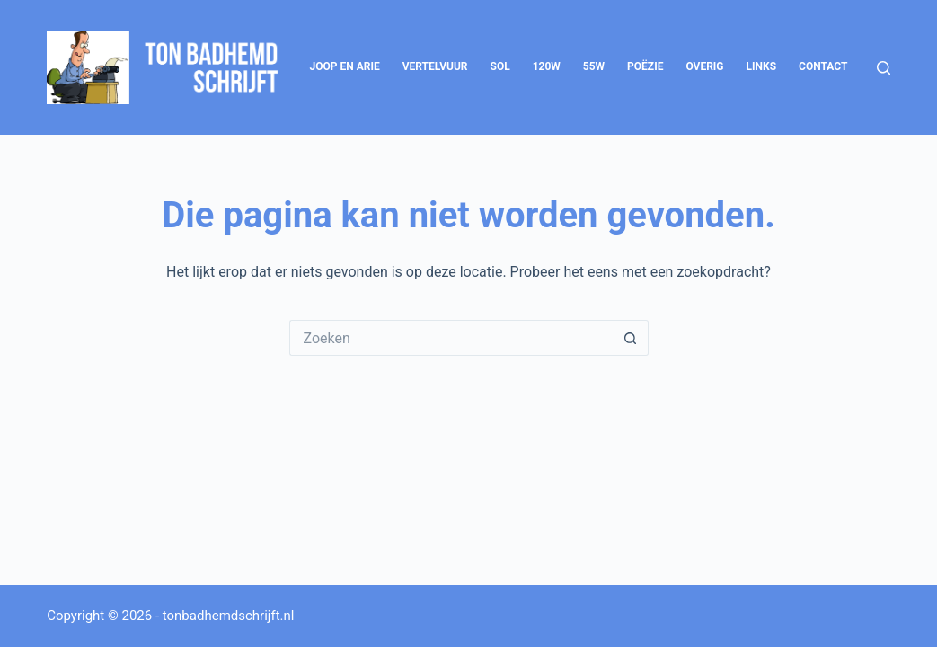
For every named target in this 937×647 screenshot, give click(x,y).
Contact (823, 66)
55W (594, 66)
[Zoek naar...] (451, 338)
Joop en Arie (345, 66)
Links (762, 66)
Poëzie (645, 66)
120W (547, 66)
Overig (704, 66)
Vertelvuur (435, 66)
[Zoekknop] (631, 338)
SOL (500, 66)
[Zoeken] (883, 68)
